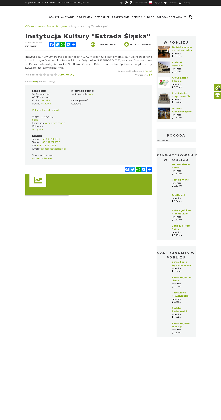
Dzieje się (138, 17)
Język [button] (157, 3)
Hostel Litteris (180, 179)
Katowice (162, 140)
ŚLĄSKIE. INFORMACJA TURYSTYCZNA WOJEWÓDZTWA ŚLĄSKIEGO (57, 2)
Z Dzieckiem (85, 17)
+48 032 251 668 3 (50, 142)
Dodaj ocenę (66, 74)
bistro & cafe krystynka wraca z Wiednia (182, 265)
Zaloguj (184, 3)
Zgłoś (148, 71)
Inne (91, 94)
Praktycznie (121, 17)
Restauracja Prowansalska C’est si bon (180, 296)
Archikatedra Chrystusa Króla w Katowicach (182, 96)
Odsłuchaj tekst (103, 44)
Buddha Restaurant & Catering (179, 311)
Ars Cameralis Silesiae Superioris (180, 81)
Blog (150, 17)
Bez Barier (102, 17)
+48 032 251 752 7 (46, 145)
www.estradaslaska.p (43, 158)
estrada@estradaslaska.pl (52, 148)
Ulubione (170, 3)
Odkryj (54, 17)
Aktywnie (67, 17)
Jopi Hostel (178, 195)
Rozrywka (37, 129)
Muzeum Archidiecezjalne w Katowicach (182, 111)
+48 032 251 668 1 (50, 139)
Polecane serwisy (169, 17)
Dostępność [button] (140, 3)
